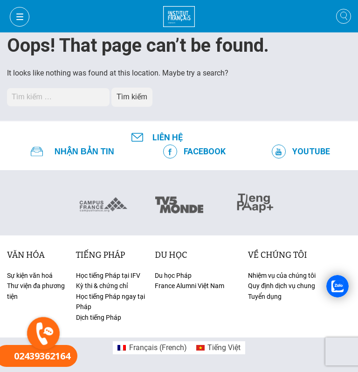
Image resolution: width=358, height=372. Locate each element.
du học (171, 255)
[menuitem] (152, 347)
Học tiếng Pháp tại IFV (108, 275)
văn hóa (26, 255)
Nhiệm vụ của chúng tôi (282, 275)
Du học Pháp (173, 275)
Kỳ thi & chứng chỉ (102, 285)
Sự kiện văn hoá (30, 275)
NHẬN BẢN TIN (84, 151)
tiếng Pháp (100, 255)
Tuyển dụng (265, 296)
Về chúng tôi (277, 255)
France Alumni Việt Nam (189, 285)
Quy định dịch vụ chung (281, 285)
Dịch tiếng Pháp (98, 317)
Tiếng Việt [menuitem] (224, 347)
